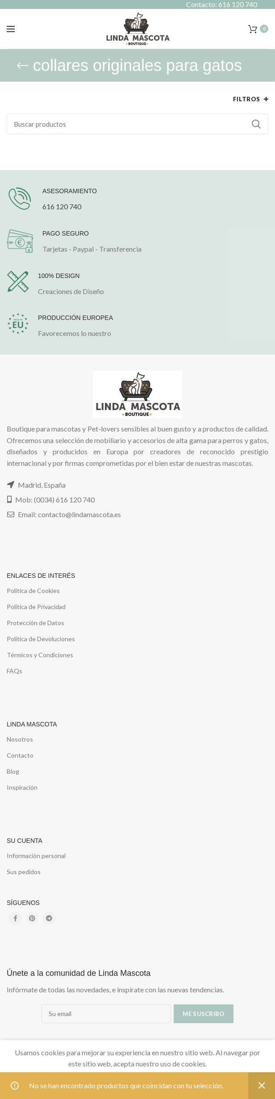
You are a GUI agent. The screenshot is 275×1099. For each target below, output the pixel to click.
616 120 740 (61, 206)
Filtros (246, 99)
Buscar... (256, 124)
